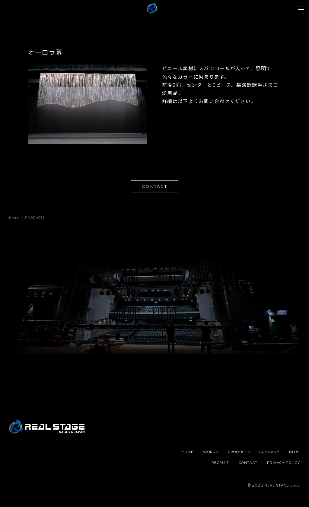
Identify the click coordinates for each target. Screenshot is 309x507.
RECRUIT (211, 464)
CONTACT (154, 187)
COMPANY (288, 454)
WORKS (223, 454)
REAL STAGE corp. (279, 487)
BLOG (186, 464)
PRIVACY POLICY (281, 464)
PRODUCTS (254, 454)
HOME (198, 454)
